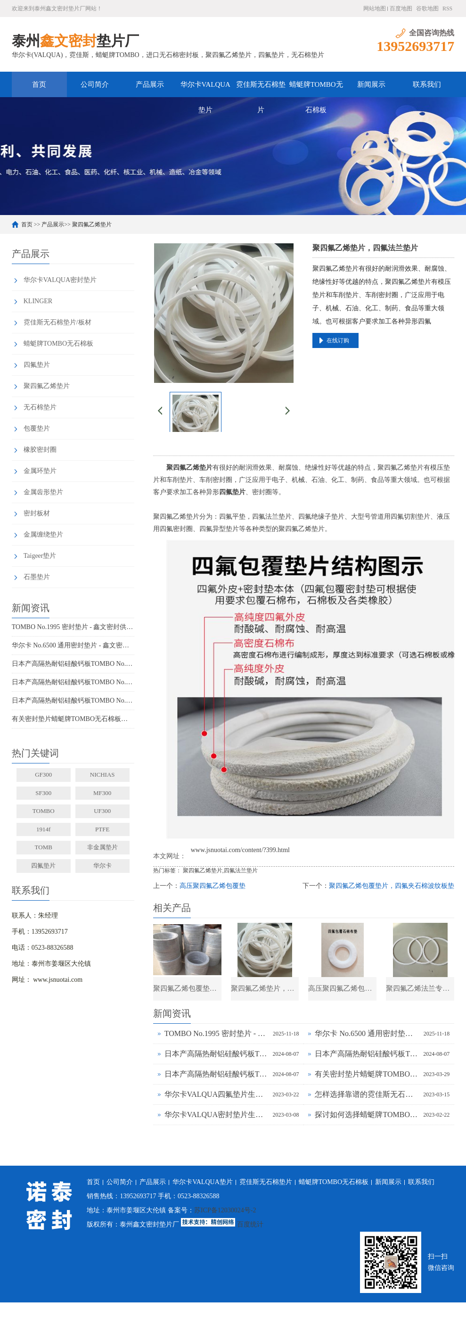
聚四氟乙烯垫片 (92, 224)
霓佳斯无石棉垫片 (261, 89)
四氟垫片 (37, 364)
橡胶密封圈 (40, 449)
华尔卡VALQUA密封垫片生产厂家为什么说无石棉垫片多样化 (216, 1115)
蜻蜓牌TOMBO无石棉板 (316, 89)
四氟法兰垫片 (241, 870)
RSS (447, 8)
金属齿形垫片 (43, 492)
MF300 (102, 792)
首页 (39, 84)
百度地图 (401, 8)
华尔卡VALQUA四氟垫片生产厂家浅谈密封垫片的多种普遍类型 (216, 1094)
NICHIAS (102, 774)
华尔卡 (102, 865)
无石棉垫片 (40, 407)
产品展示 (150, 84)
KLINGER (38, 301)
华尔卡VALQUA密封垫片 (60, 279)
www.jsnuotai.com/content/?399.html (240, 850)
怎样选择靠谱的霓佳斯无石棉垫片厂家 (366, 1094)
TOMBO (44, 810)
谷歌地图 (427, 8)
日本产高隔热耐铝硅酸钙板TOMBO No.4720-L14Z (73, 700)
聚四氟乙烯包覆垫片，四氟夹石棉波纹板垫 (391, 885)
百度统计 (250, 1224)
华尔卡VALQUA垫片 (205, 89)
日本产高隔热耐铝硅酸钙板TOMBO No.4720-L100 (73, 682)
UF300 (102, 810)
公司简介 (95, 84)
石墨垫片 (37, 576)
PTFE (102, 829)
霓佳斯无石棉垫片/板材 (57, 322)
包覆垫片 (37, 428)
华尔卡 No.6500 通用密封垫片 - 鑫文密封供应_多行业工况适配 (73, 645)
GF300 (43, 774)
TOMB (43, 847)
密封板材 (37, 513)
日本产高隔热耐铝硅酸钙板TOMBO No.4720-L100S (73, 663)
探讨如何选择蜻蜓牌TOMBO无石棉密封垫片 (366, 1115)
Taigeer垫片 (40, 555)
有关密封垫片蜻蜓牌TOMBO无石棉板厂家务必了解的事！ (73, 718)
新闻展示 (371, 84)
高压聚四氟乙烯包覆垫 (212, 885)
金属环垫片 (40, 470)
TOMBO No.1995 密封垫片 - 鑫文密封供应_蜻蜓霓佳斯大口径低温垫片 (73, 626)
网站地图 (374, 8)
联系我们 (427, 84)
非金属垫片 (102, 847)
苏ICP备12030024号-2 (225, 1210)
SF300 (43, 792)
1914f (43, 829)
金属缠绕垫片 (43, 534)
